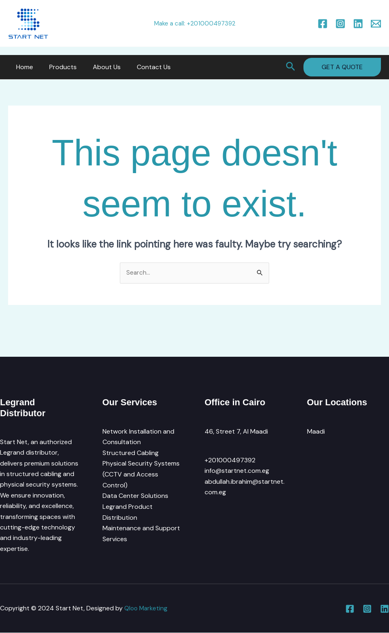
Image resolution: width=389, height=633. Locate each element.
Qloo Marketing (146, 608)
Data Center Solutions (135, 495)
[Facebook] (323, 24)
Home (23, 67)
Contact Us (142, 67)
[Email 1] (376, 24)
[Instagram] (340, 24)
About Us (99, 67)
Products (58, 67)
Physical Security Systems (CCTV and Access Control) (141, 474)
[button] (291, 67)
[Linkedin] (358, 24)
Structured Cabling (130, 453)
